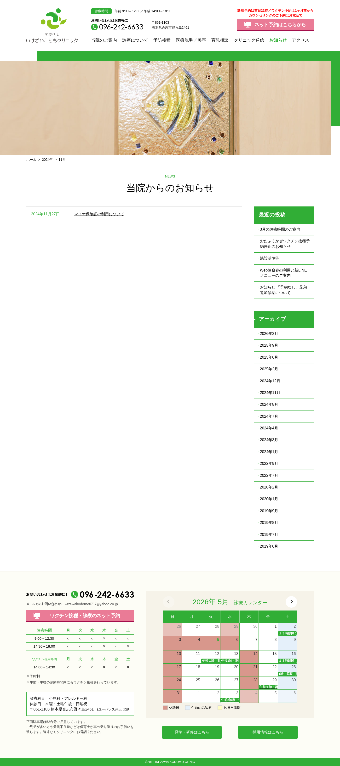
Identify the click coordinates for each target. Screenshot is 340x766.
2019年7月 (269, 535)
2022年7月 (269, 475)
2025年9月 (269, 345)
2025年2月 (269, 369)
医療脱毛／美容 (191, 40)
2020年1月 (269, 499)
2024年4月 (269, 428)
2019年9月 (269, 511)
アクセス (300, 40)
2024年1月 (269, 452)
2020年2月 (269, 487)
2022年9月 (269, 463)
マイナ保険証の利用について (99, 214)
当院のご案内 (104, 40)
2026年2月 (269, 334)
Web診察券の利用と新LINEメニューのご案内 (283, 273)
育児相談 (220, 40)
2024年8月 (269, 404)
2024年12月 (270, 381)
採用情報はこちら (268, 732)
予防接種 (162, 40)
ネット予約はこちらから (280, 24)
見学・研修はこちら (192, 732)
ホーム (31, 159)
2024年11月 (270, 393)
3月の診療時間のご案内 (280, 229)
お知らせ (278, 40)
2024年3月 (269, 440)
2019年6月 (269, 546)
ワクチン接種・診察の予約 (85, 615)
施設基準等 (269, 258)
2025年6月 (269, 357)
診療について (135, 40)
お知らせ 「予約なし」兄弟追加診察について (283, 289)
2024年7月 (269, 416)
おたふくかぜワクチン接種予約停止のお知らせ (285, 243)
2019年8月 (269, 523)
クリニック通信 (249, 40)
